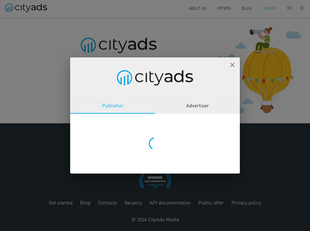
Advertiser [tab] (197, 106)
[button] (232, 64)
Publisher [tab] (113, 106)
